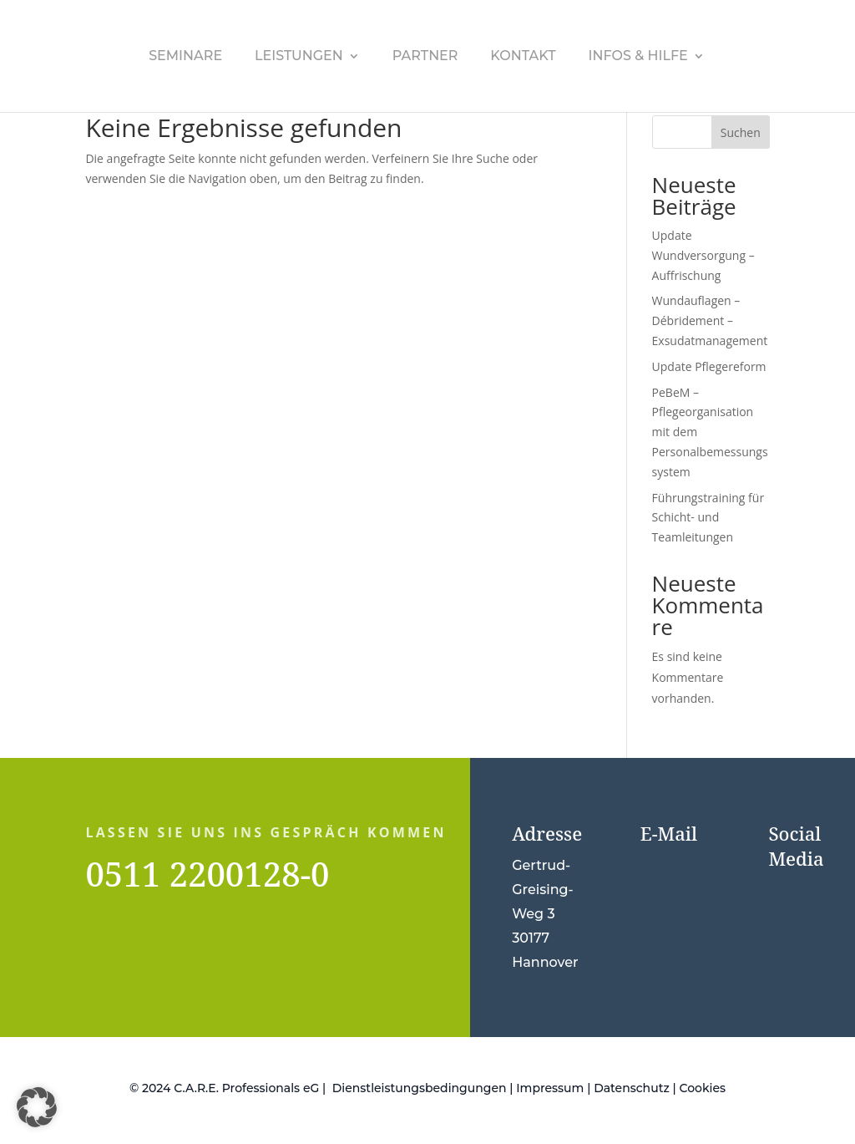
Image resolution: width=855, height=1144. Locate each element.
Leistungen (299, 57)
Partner (425, 57)
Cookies (702, 1088)
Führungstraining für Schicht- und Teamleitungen (708, 518)
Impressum (550, 1088)
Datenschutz (632, 1088)
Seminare (185, 57)
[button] (36, 1107)
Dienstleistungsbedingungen (419, 1088)
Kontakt (522, 57)
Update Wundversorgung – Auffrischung (703, 255)
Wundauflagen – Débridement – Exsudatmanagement (710, 320)
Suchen (741, 132)
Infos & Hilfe (638, 57)
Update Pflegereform (709, 366)
